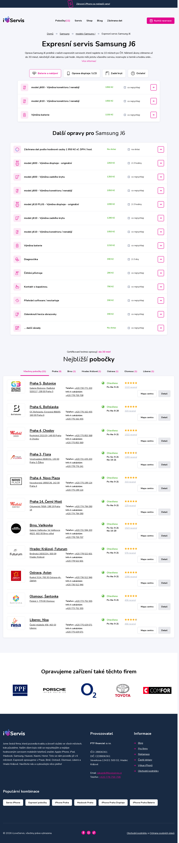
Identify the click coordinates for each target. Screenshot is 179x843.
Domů (50, 33)
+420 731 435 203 (83, 459)
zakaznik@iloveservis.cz (109, 773)
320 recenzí (130, 411)
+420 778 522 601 (83, 553)
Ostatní (138, 73)
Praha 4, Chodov (42, 431)
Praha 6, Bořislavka (44, 407)
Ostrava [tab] (112, 371)
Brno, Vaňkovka (41, 525)
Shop (89, 20)
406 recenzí (130, 600)
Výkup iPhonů (143, 765)
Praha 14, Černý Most (46, 501)
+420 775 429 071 (83, 624)
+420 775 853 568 (83, 435)
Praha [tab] (56, 371)
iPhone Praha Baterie (144, 802)
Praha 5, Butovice (43, 383)
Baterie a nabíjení (45, 73)
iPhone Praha (62, 802)
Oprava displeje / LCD (82, 73)
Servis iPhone (13, 802)
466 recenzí (130, 623)
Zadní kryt (114, 73)
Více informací (89, 61)
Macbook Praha (85, 802)
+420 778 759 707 (74, 537)
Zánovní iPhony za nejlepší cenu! (93, 3)
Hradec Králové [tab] (91, 371)
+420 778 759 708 (74, 395)
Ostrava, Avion (40, 573)
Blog (100, 20)
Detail (164, 393)
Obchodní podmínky (146, 771)
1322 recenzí (131, 434)
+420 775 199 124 (83, 482)
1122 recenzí (131, 387)
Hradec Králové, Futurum (48, 549)
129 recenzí (130, 505)
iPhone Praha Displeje (113, 802)
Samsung (64, 33)
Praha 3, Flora (40, 454)
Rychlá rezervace (160, 20)
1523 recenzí (131, 528)
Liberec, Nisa (39, 620)
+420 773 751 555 (83, 601)
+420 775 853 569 (74, 442)
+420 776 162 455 (83, 411)
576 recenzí (130, 553)
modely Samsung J (85, 33)
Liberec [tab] (148, 371)
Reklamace (142, 754)
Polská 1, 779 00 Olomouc (42, 601)
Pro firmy (141, 748)
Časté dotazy (143, 759)
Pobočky (62, 20)
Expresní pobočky (37, 802)
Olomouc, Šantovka (44, 596)
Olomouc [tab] (130, 371)
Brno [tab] (71, 371)
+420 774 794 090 (83, 506)
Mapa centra (147, 393)
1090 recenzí (131, 576)
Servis (78, 20)
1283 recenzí (131, 457)
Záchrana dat (114, 20)
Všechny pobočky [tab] (34, 371)
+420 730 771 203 (83, 388)
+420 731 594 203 (83, 530)
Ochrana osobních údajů (162, 833)
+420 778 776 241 (74, 466)
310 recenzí (130, 481)
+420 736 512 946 (83, 577)
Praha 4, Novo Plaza (45, 478)
